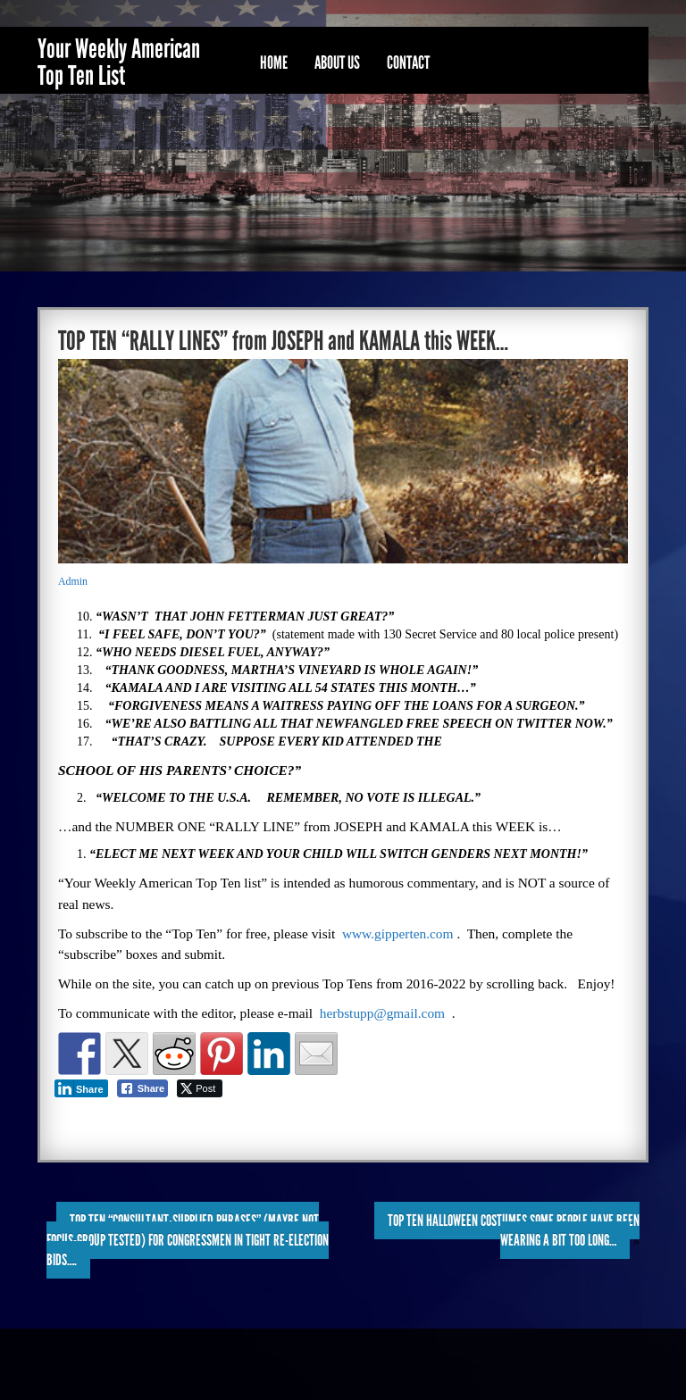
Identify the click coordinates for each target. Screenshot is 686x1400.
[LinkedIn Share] (81, 1088)
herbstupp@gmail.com (382, 1013)
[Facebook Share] (143, 1088)
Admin (73, 581)
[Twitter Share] (199, 1088)
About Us (337, 62)
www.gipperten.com (398, 933)
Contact (408, 62)
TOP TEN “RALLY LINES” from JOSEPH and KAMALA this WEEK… (283, 341)
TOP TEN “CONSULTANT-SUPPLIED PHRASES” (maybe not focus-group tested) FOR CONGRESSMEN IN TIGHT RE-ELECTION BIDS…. (187, 1240)
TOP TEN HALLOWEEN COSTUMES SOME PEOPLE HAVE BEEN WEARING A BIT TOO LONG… (514, 1230)
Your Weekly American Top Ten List (119, 62)
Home (274, 62)
